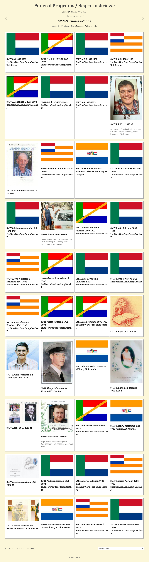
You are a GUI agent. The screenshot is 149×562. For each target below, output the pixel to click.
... (25, 548)
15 (28, 548)
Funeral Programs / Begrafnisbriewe (74, 5)
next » (32, 548)
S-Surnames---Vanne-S (74, 16)
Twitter (87, 26)
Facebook (79, 26)
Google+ (94, 26)
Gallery (66, 12)
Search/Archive (78, 12)
